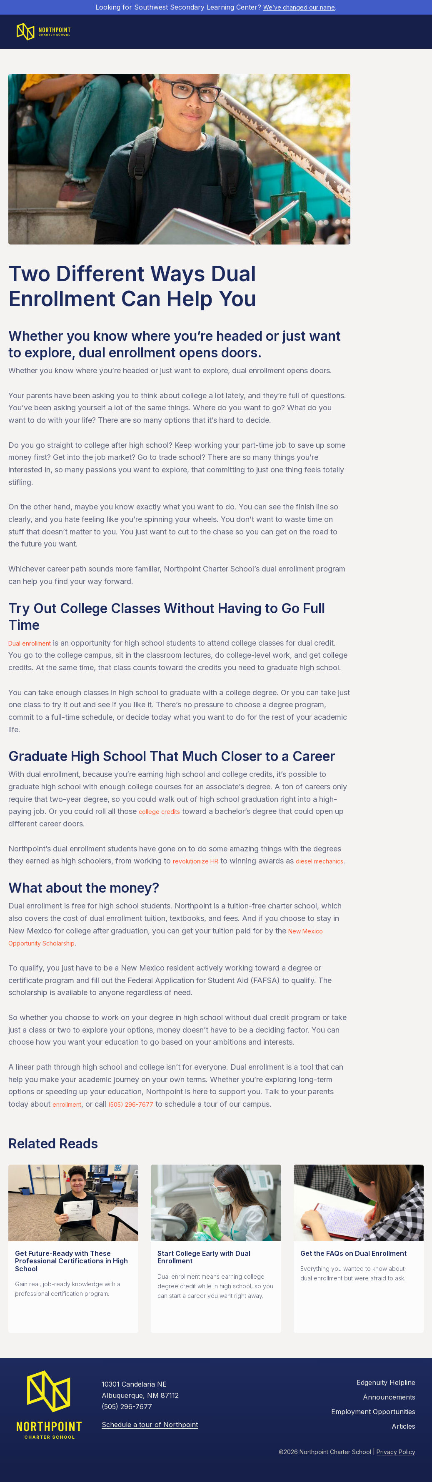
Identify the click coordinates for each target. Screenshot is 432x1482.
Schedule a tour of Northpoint (150, 1441)
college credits (164, 815)
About (241, 33)
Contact (357, 33)
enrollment (70, 1121)
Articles (403, 1443)
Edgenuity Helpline (386, 1400)
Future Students (168, 33)
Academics (212, 33)
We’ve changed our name (299, 7)
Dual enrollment (35, 647)
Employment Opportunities (373, 1429)
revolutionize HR (201, 865)
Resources (325, 33)
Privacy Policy (396, 1468)
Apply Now (394, 33)
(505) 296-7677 (143, 1121)
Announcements (389, 1414)
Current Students (279, 33)
